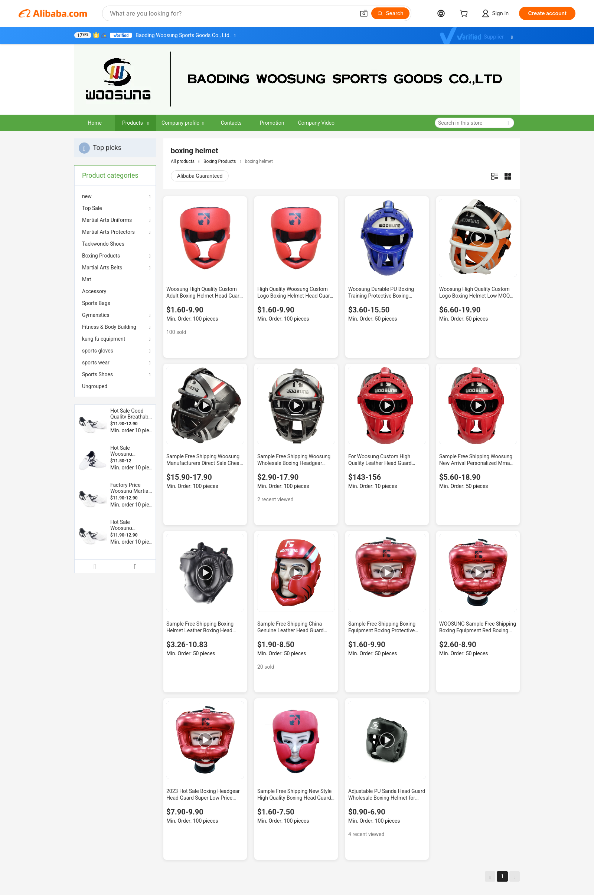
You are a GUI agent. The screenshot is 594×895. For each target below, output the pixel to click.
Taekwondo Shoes (103, 244)
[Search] (390, 13)
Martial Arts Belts (102, 268)
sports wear (96, 362)
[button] (363, 13)
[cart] (465, 14)
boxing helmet (259, 161)
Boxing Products (101, 256)
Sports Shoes (97, 374)
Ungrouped (94, 386)
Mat (86, 279)
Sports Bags (96, 303)
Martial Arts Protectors (108, 232)
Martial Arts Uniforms (107, 220)
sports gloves (97, 351)
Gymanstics (96, 315)
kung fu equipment (103, 339)
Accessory (94, 291)
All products (183, 161)
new (87, 196)
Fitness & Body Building (109, 327)
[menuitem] (115, 244)
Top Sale (92, 208)
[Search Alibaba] (231, 13)
